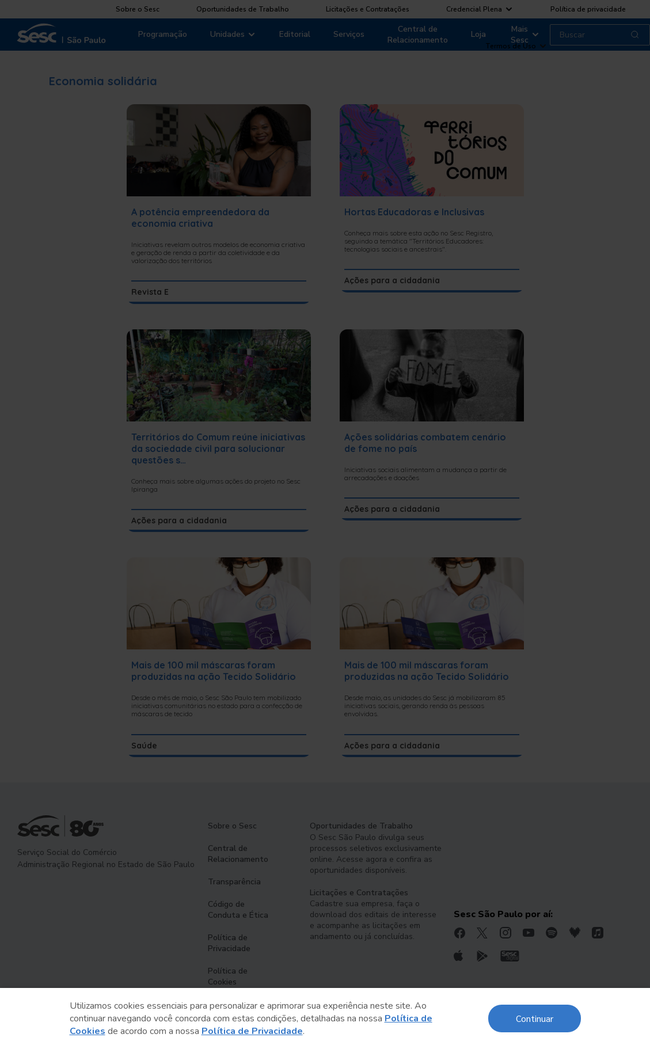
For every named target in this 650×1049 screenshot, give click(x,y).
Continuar (534, 1018)
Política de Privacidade (252, 1031)
